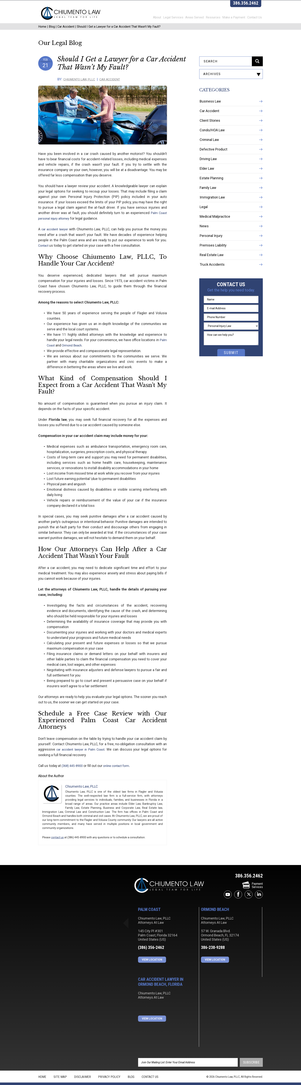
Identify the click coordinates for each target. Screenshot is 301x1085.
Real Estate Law (212, 264)
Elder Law (207, 177)
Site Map (60, 1071)
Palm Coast (152, 334)
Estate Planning (211, 187)
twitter (248, 888)
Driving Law (208, 168)
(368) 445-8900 (73, 760)
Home (42, 32)
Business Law (210, 110)
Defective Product (213, 158)
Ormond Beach (57, 340)
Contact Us (255, 19)
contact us (57, 831)
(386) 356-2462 (151, 941)
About (146, 19)
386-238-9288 (213, 941)
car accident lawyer (56, 235)
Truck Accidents (212, 273)
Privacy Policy (109, 1071)
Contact (156, 245)
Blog (52, 32)
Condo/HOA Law (212, 139)
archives (212, 79)
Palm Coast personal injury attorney (126, 219)
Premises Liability (213, 254)
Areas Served (188, 19)
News (204, 235)
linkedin (259, 888)
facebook (238, 888)
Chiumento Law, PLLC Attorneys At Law (169, 879)
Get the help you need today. (231, 299)
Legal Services (164, 19)
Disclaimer (82, 1071)
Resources (209, 19)
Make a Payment (232, 19)
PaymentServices (252, 879)
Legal (204, 216)
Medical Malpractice (215, 225)
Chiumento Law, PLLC (83, 85)
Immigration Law (212, 206)
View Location (152, 953)
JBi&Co (158, 1080)
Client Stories (210, 129)
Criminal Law (209, 148)
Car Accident (65, 32)
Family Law (208, 196)
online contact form (119, 760)
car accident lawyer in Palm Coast (81, 744)
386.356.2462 (247, 4)
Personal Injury (211, 244)
